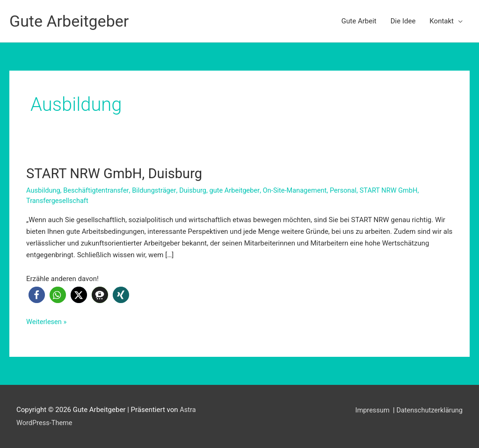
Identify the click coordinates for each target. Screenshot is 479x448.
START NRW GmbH (398, 190)
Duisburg (197, 190)
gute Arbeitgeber (239, 190)
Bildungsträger (157, 190)
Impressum (370, 409)
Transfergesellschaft (58, 200)
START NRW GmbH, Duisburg (117, 173)
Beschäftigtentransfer (98, 190)
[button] (37, 295)
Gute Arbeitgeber (70, 20)
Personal (351, 190)
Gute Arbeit (359, 21)
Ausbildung (43, 190)
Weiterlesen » (47, 321)
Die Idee (403, 21)
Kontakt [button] (441, 21)
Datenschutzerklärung (428, 409)
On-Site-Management (301, 190)
